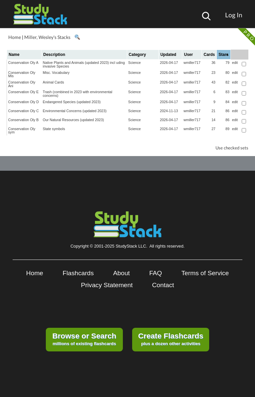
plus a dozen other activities (170, 338)
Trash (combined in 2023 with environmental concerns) (77, 94)
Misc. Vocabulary (56, 73)
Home (14, 37)
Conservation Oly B (23, 120)
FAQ (155, 273)
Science (134, 63)
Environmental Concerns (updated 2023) (75, 111)
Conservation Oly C (23, 111)
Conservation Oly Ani (22, 84)
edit (235, 63)
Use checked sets (231, 148)
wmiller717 (192, 63)
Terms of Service (205, 273)
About (121, 273)
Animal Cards (53, 82)
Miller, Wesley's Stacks (47, 37)
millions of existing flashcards (84, 338)
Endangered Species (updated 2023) (72, 102)
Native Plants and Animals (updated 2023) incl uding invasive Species (84, 64)
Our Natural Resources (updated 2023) (73, 120)
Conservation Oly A (23, 63)
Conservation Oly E (23, 92)
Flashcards (78, 273)
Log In (233, 15)
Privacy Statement (107, 285)
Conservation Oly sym (22, 130)
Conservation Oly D (23, 102)
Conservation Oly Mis (22, 74)
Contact (163, 285)
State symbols (54, 129)
